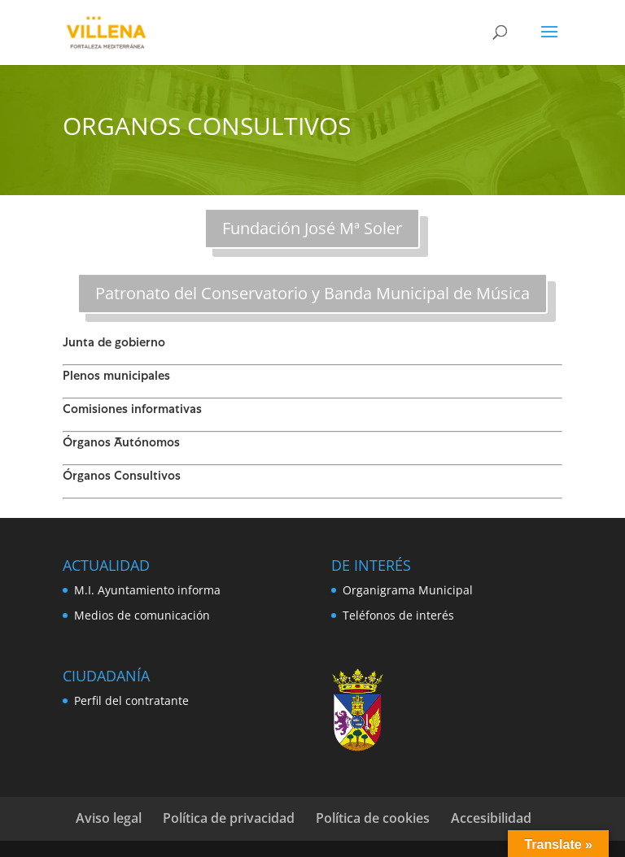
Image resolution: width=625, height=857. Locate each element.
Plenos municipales (116, 377)
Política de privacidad (229, 818)
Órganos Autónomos (121, 443)
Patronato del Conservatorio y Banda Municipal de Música (312, 293)
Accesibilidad (491, 818)
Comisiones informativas (132, 410)
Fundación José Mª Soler (312, 228)
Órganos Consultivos (122, 477)
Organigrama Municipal (408, 590)
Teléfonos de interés (398, 615)
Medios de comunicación (142, 615)
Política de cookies (373, 818)
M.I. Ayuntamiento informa (147, 590)
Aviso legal (109, 818)
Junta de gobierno (114, 343)
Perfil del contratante (131, 700)
